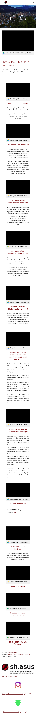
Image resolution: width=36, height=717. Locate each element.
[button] (2, 2)
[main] (18, 16)
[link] (18, 42)
